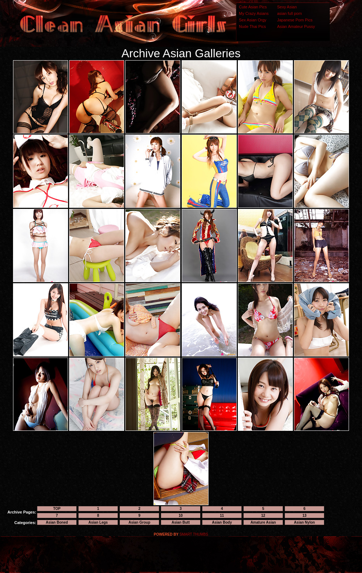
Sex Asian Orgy (252, 20)
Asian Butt (181, 522)
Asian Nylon (304, 522)
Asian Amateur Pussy (296, 26)
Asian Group (139, 522)
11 (222, 516)
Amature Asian (263, 522)
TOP (56, 509)
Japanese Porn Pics (294, 20)
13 (304, 516)
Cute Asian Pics (253, 7)
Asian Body (222, 522)
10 (180, 516)
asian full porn (289, 13)
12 (263, 516)
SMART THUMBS (194, 534)
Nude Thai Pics (252, 26)
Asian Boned (57, 522)
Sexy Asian (286, 7)
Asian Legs (98, 522)
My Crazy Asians (254, 13)
